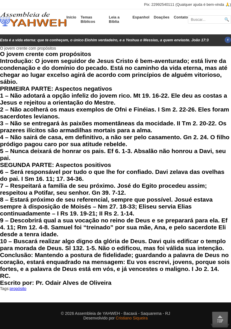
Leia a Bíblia (114, 19)
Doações (161, 17)
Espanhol (140, 17)
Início (71, 17)
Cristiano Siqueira (132, 318)
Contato (181, 17)
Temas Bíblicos (88, 19)
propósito (18, 288)
